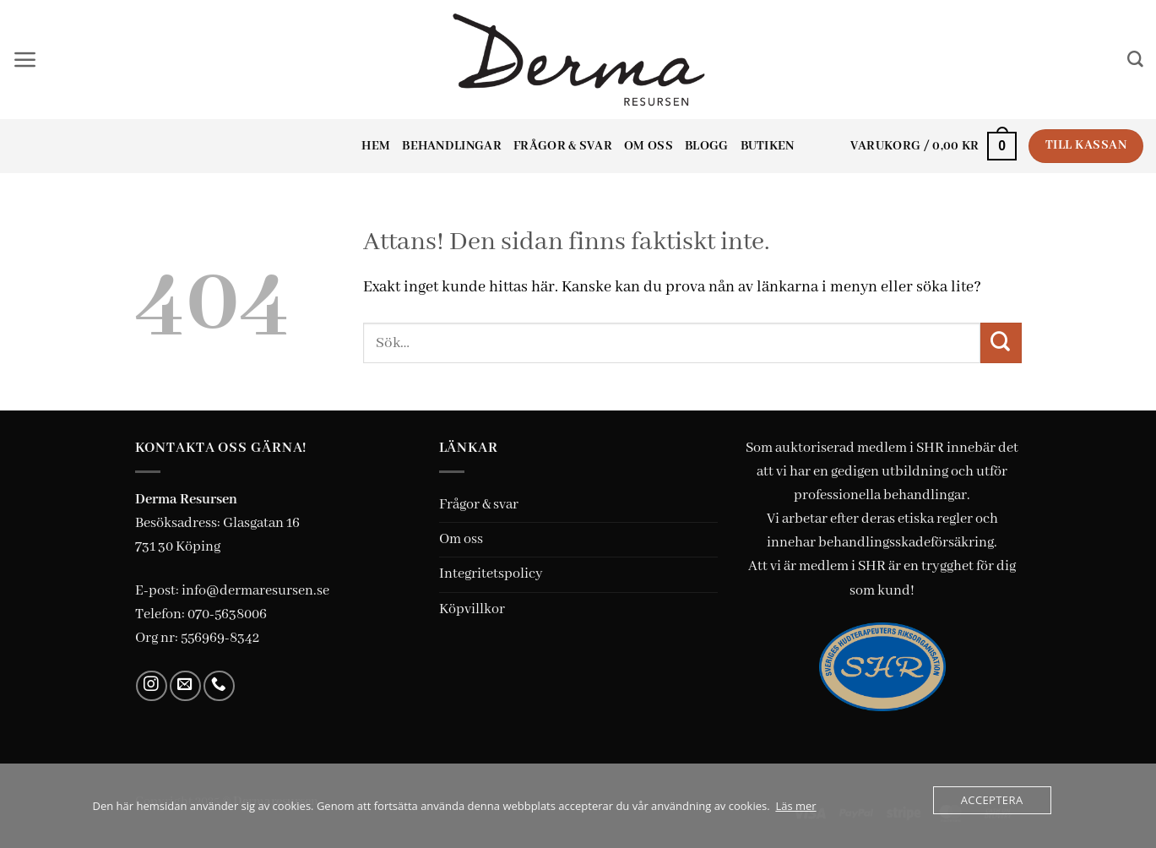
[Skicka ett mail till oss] (185, 686)
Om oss (648, 146)
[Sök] (1135, 59)
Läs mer (795, 805)
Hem (375, 146)
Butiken (768, 146)
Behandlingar (452, 146)
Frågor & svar (562, 146)
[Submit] (1000, 343)
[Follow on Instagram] (151, 686)
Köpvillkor (472, 609)
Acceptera (992, 799)
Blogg (707, 146)
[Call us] (219, 686)
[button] (25, 60)
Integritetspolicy (491, 574)
